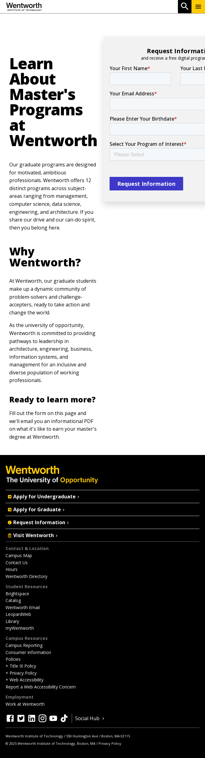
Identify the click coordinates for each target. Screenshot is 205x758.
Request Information (38, 522)
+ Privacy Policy (21, 673)
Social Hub (90, 718)
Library (12, 621)
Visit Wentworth (33, 535)
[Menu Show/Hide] (198, 6)
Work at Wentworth (25, 704)
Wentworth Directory (26, 576)
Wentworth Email (23, 607)
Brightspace (17, 593)
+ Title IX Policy (21, 666)
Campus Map (19, 555)
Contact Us (17, 562)
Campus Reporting (24, 645)
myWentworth (20, 628)
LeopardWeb (18, 614)
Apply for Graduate (36, 509)
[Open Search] (184, 6)
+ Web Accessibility (24, 680)
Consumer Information (28, 652)
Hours (12, 569)
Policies (13, 659)
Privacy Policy (109, 743)
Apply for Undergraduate (44, 496)
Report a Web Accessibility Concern (41, 687)
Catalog (13, 600)
